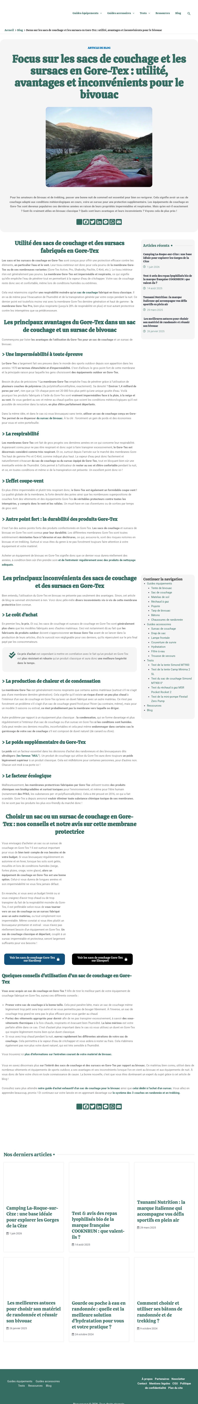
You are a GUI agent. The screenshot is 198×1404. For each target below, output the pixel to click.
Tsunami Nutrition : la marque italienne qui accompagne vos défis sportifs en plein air (165, 300)
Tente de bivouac (161, 588)
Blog (178, 13)
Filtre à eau (158, 651)
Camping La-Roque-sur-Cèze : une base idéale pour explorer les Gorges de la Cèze (167, 257)
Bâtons (155, 615)
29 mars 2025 (155, 310)
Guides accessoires (120, 13)
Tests (145, 13)
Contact (143, 1383)
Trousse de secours (163, 656)
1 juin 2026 (153, 267)
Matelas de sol (160, 597)
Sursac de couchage (163, 628)
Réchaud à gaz (160, 601)
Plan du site (175, 1388)
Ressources (163, 13)
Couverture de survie (163, 642)
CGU (176, 1383)
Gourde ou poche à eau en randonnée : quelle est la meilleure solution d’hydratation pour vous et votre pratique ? (99, 1315)
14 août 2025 (154, 288)
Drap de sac (158, 633)
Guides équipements (87, 13)
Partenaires (163, 1379)
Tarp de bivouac (160, 610)
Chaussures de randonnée (167, 619)
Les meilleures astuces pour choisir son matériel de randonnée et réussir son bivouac (166, 322)
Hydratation (158, 646)
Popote (155, 606)
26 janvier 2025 (156, 331)
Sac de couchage (161, 592)
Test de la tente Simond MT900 (170, 665)
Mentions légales (160, 1383)
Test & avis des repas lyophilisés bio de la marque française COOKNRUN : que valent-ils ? (167, 279)
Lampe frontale (160, 637)
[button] (100, 13)
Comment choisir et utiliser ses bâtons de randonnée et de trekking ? (159, 1312)
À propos (148, 1379)
